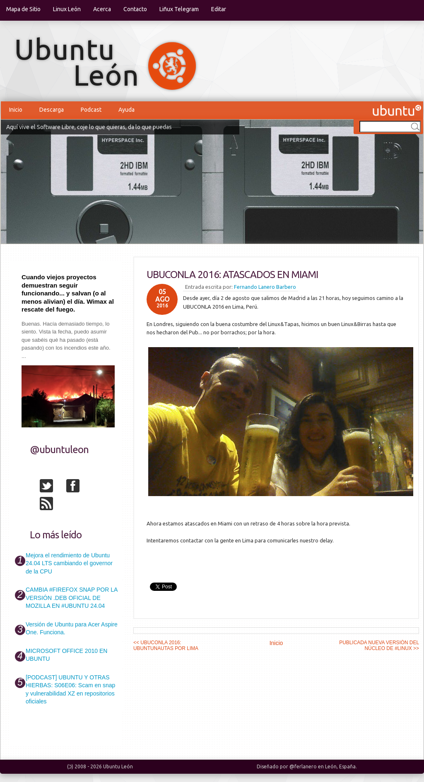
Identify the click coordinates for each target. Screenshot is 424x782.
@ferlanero (303, 766)
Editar (218, 9)
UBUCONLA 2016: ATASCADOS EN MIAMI (232, 274)
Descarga (51, 109)
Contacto (135, 9)
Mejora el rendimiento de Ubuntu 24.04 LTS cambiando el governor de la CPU (69, 563)
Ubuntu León (118, 766)
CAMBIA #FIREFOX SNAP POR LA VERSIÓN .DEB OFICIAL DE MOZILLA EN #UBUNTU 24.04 (71, 597)
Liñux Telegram (179, 9)
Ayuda (126, 109)
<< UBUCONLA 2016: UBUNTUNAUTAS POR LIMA (165, 645)
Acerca (102, 9)
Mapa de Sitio (23, 9)
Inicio (15, 109)
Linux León (67, 9)
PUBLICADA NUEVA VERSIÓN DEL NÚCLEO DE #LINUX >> (379, 645)
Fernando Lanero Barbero (265, 287)
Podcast (91, 109)
